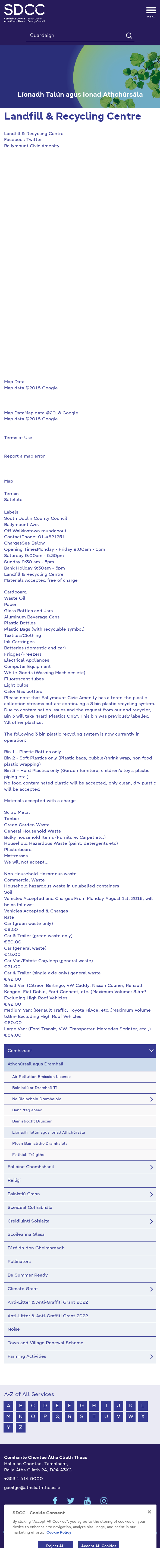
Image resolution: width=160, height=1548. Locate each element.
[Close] (149, 1518)
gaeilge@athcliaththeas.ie (32, 1488)
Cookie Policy (58, 1539)
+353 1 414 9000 (23, 1479)
